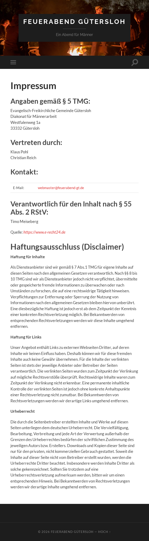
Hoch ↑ (104, 532)
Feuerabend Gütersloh (74, 22)
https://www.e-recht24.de (44, 232)
